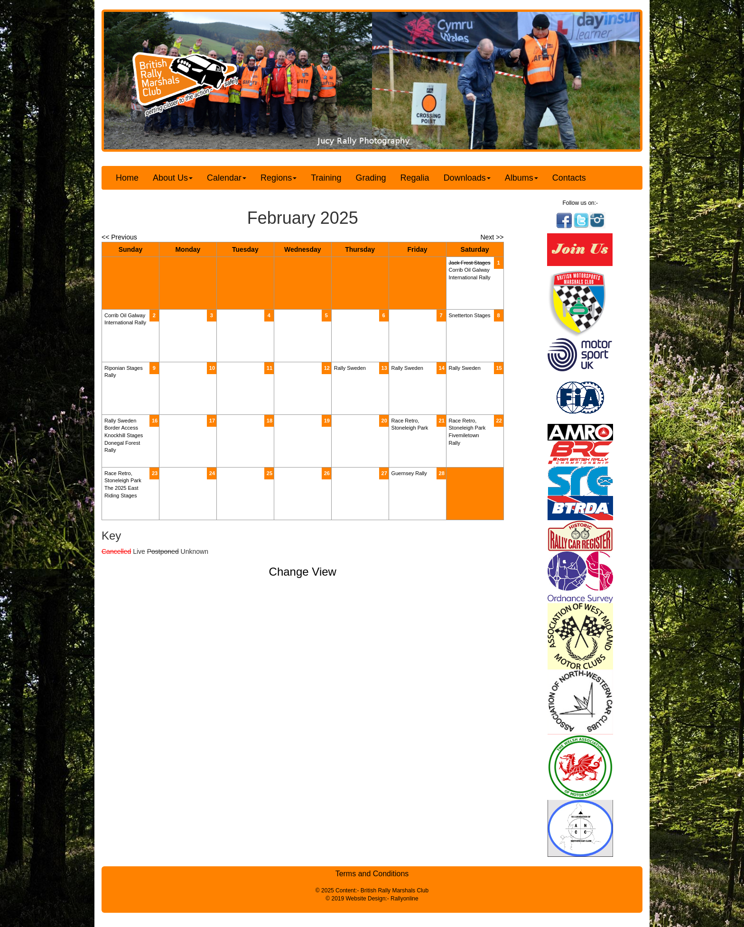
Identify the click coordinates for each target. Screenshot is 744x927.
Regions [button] (278, 178)
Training (326, 178)
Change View (302, 571)
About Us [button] (173, 178)
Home (127, 178)
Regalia (414, 178)
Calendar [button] (226, 178)
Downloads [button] (467, 178)
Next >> (491, 237)
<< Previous (119, 237)
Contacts (569, 178)
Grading (371, 178)
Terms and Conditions (372, 874)
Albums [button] (521, 178)
